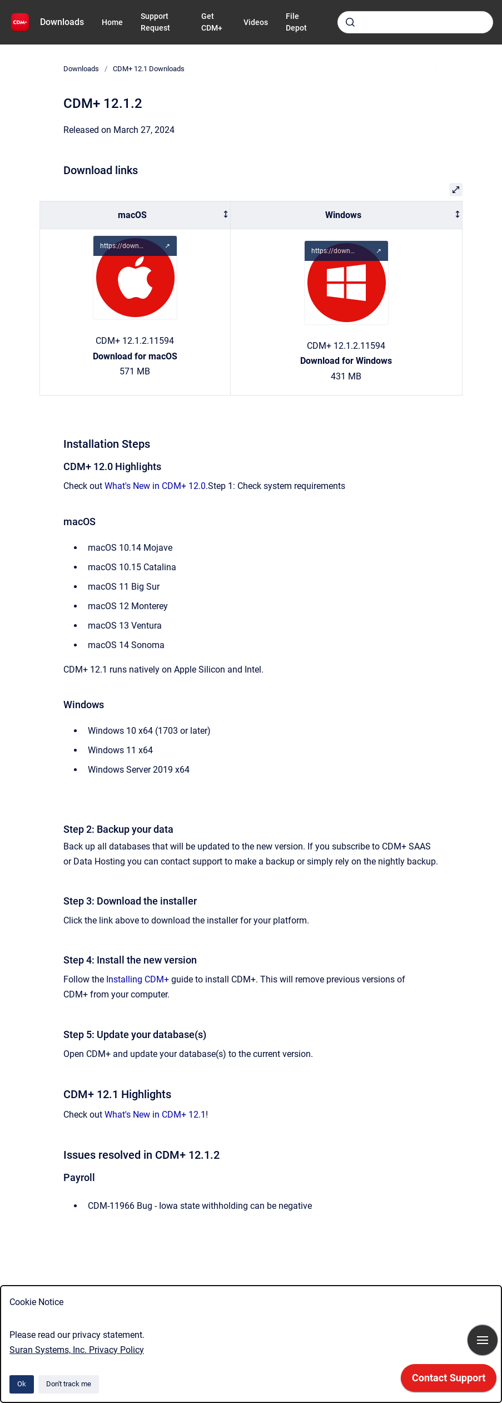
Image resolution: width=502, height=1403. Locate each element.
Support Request (155, 22)
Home (112, 22)
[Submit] (350, 22)
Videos (255, 22)
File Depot (296, 22)
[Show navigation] (483, 1340)
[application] (448, 1380)
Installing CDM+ (137, 979)
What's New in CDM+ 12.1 (155, 1114)
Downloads (62, 22)
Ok (21, 1384)
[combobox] (415, 22)
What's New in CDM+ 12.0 (155, 486)
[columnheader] (135, 215)
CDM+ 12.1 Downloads (149, 69)
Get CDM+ (211, 22)
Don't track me (68, 1384)
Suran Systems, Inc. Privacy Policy (76, 1350)
